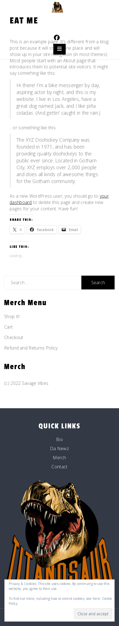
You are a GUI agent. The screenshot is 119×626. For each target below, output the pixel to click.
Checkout (13, 337)
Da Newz (59, 448)
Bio (59, 439)
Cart (8, 327)
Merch (59, 458)
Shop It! (12, 316)
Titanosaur (59, 21)
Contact (59, 467)
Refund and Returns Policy (31, 348)
